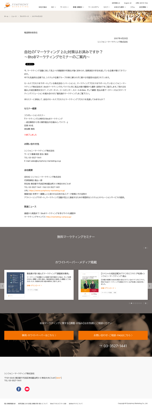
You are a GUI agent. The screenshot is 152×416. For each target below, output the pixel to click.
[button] (53, 8)
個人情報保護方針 (10, 408)
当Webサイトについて (76, 408)
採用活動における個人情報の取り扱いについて (33, 408)
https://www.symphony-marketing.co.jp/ (47, 190)
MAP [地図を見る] (58, 382)
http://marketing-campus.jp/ (58, 217)
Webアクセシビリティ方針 (58, 408)
